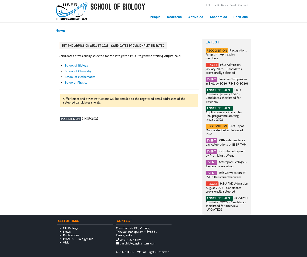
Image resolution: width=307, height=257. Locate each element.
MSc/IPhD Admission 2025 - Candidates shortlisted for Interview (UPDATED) (227, 203)
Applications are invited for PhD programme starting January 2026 (224, 115)
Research (174, 17)
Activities (195, 17)
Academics (218, 17)
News (224, 5)
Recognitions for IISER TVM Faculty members (226, 54)
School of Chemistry (78, 71)
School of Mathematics (80, 77)
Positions (240, 17)
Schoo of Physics (76, 82)
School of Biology (76, 65)
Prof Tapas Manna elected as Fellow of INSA (225, 130)
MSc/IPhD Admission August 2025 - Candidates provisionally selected (227, 187)
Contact (243, 5)
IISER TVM (212, 5)
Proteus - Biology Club (78, 239)
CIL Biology (70, 228)
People (155, 17)
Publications (71, 235)
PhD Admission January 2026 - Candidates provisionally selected (224, 68)
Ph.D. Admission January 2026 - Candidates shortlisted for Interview (223, 95)
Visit (233, 5)
